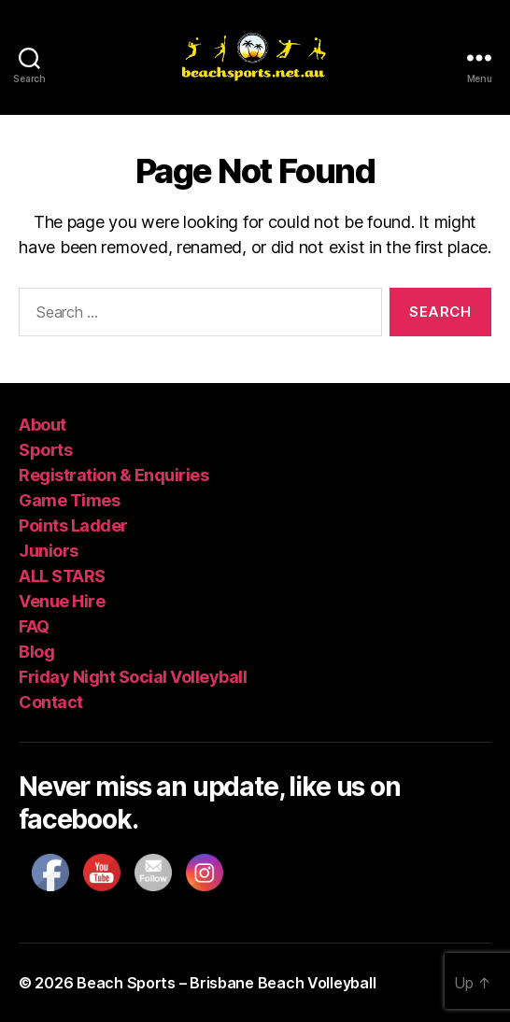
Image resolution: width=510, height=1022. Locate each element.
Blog (36, 651)
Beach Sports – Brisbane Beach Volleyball (226, 982)
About (42, 424)
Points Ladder (73, 525)
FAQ (34, 626)
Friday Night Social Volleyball (133, 677)
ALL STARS (62, 576)
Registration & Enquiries (113, 475)
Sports (45, 450)
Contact (51, 702)
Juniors (48, 551)
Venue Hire (62, 601)
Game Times (69, 500)
